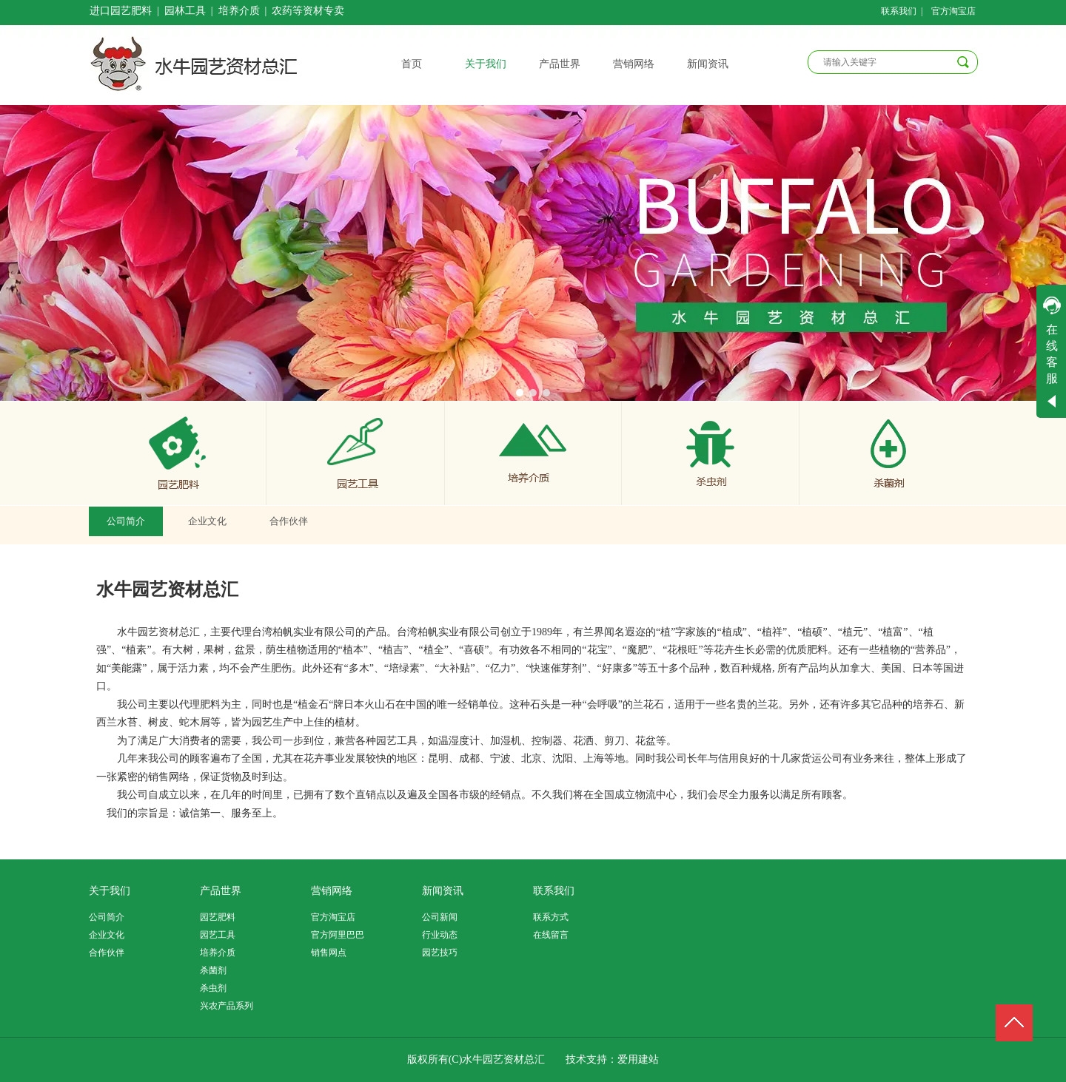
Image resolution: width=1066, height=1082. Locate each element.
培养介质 (217, 952)
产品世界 (220, 890)
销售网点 (328, 952)
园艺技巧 (439, 952)
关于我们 (109, 890)
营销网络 (331, 890)
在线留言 (551, 935)
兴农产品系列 (226, 1006)
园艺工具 (217, 935)
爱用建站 (638, 1059)
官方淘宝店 (333, 917)
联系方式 (551, 917)
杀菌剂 (213, 970)
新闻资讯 (442, 890)
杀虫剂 (213, 988)
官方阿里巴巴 (337, 935)
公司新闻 (439, 917)
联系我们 (553, 890)
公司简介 (106, 917)
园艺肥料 (217, 917)
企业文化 (106, 935)
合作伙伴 (106, 952)
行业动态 (439, 935)
